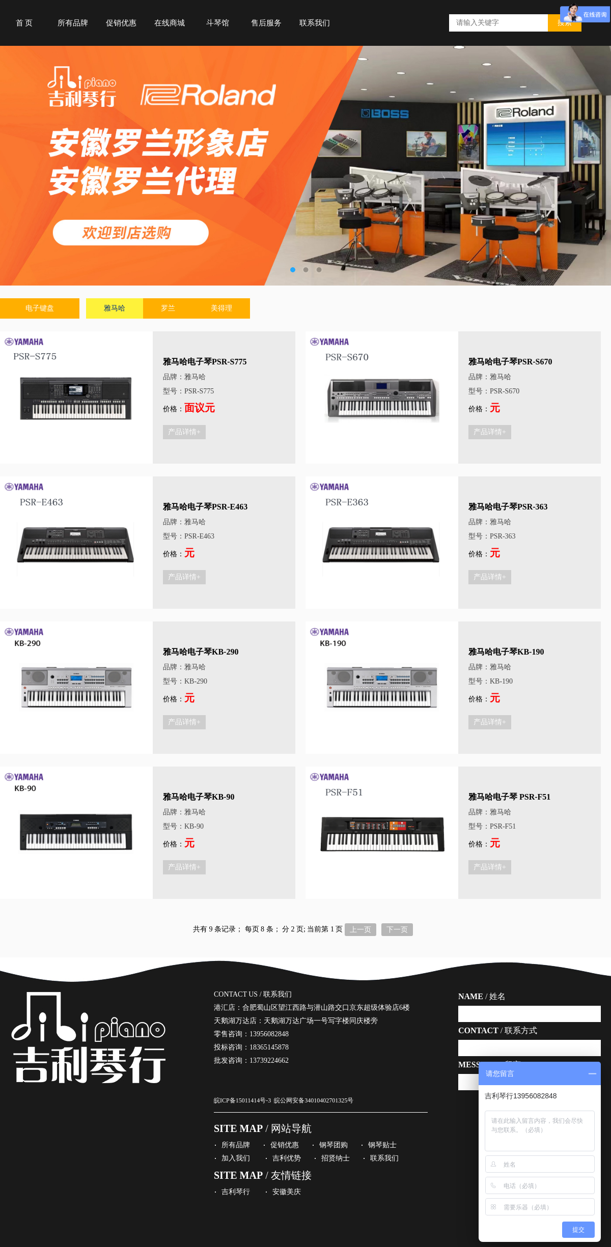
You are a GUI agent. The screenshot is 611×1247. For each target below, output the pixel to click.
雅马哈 (114, 308)
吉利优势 (286, 1158)
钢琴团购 (333, 1145)
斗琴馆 (217, 23)
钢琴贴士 (382, 1145)
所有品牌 (73, 23)
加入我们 (235, 1158)
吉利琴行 (235, 1192)
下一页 (397, 929)
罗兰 (168, 308)
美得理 (221, 308)
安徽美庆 (286, 1192)
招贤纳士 (335, 1158)
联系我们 (314, 23)
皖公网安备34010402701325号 (313, 1100)
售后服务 (266, 23)
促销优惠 (121, 23)
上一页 (360, 929)
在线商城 (169, 23)
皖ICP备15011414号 (240, 1100)
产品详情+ (184, 432)
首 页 (24, 23)
